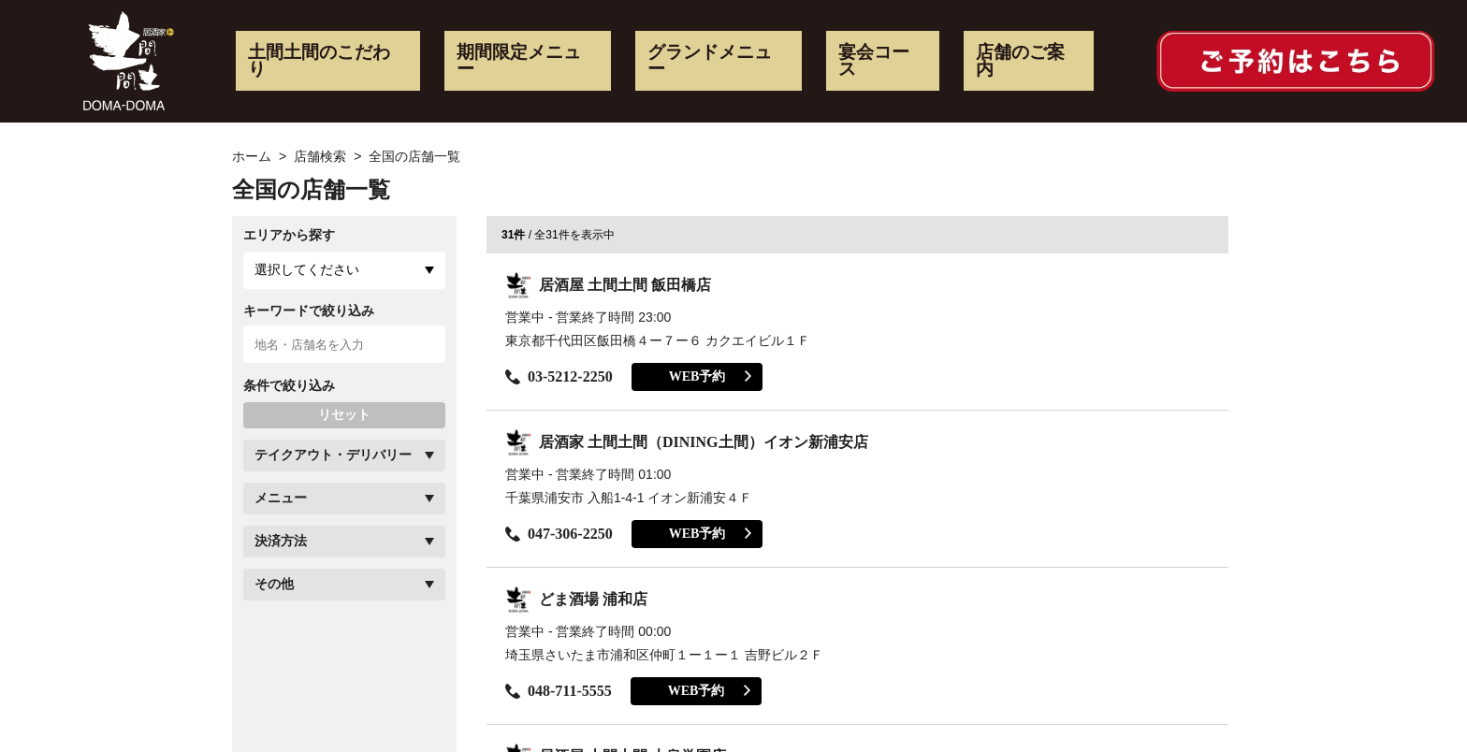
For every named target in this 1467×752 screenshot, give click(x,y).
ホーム (251, 156)
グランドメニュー (709, 61)
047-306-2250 (559, 534)
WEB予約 (710, 376)
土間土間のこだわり (319, 61)
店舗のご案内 (1020, 61)
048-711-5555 (558, 691)
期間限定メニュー (519, 61)
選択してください (306, 269)
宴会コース (873, 61)
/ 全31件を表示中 (558, 234)
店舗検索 (320, 156)
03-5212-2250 (559, 376)
